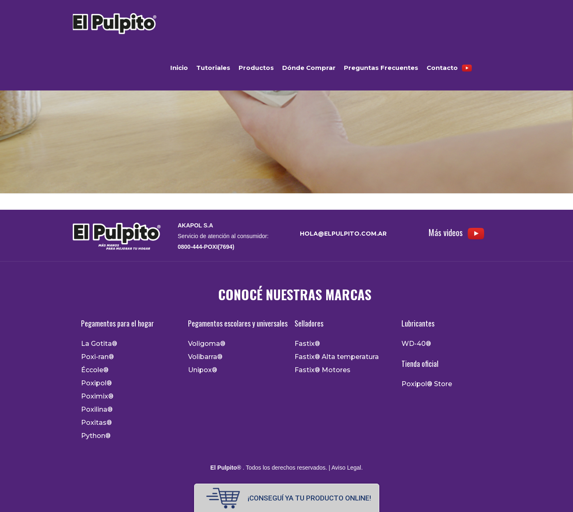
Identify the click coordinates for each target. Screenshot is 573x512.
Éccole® (95, 370)
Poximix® (97, 396)
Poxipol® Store (426, 384)
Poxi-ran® (97, 357)
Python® (96, 436)
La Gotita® (99, 344)
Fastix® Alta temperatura (337, 357)
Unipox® (202, 370)
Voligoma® (206, 344)
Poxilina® (97, 409)
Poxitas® (96, 422)
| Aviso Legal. (345, 467)
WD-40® (416, 344)
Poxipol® (96, 383)
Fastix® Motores (322, 370)
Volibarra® (205, 357)
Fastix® (307, 344)
